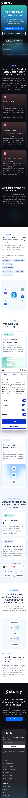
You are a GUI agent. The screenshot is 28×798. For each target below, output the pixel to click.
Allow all (14, 421)
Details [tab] (14, 374)
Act (4, 792)
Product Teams (7, 772)
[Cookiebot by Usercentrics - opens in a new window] (20, 370)
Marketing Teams (8, 766)
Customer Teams (8, 763)
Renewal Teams (7, 775)
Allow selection (14, 426)
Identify (5, 789)
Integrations (6, 795)
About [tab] (23, 374)
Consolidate (6, 786)
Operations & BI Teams (9, 769)
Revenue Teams (7, 778)
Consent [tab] (5, 374)
